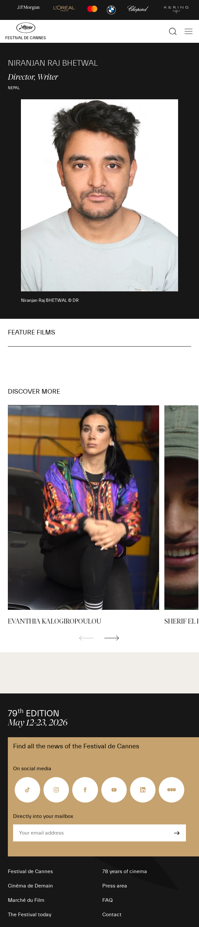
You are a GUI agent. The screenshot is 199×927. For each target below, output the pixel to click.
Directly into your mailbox (43, 816)
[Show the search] (173, 31)
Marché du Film (26, 900)
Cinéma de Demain (30, 886)
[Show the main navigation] (188, 31)
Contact (112, 915)
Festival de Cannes (30, 871)
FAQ (107, 900)
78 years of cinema (124, 871)
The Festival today (29, 915)
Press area (114, 886)
